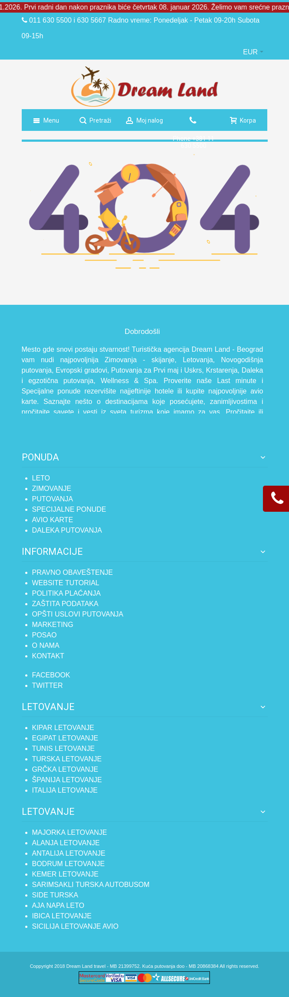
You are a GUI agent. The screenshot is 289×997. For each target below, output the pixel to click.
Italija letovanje (65, 790)
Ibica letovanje (62, 916)
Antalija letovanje (69, 853)
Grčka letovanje (65, 769)
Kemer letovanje (65, 874)
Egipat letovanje (65, 738)
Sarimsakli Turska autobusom (91, 884)
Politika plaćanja (66, 593)
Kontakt (48, 656)
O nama (46, 645)
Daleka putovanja (67, 530)
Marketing (52, 624)
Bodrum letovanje (68, 863)
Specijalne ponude (69, 509)
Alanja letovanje (66, 843)
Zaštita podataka (65, 603)
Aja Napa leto (58, 905)
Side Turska (55, 895)
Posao (44, 635)
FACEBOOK (51, 675)
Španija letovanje (67, 780)
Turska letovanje (67, 759)
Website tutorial (66, 583)
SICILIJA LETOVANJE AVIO (75, 926)
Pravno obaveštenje (72, 572)
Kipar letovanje (63, 727)
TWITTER (47, 685)
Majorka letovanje (69, 832)
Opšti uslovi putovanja (77, 614)
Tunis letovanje (63, 748)
